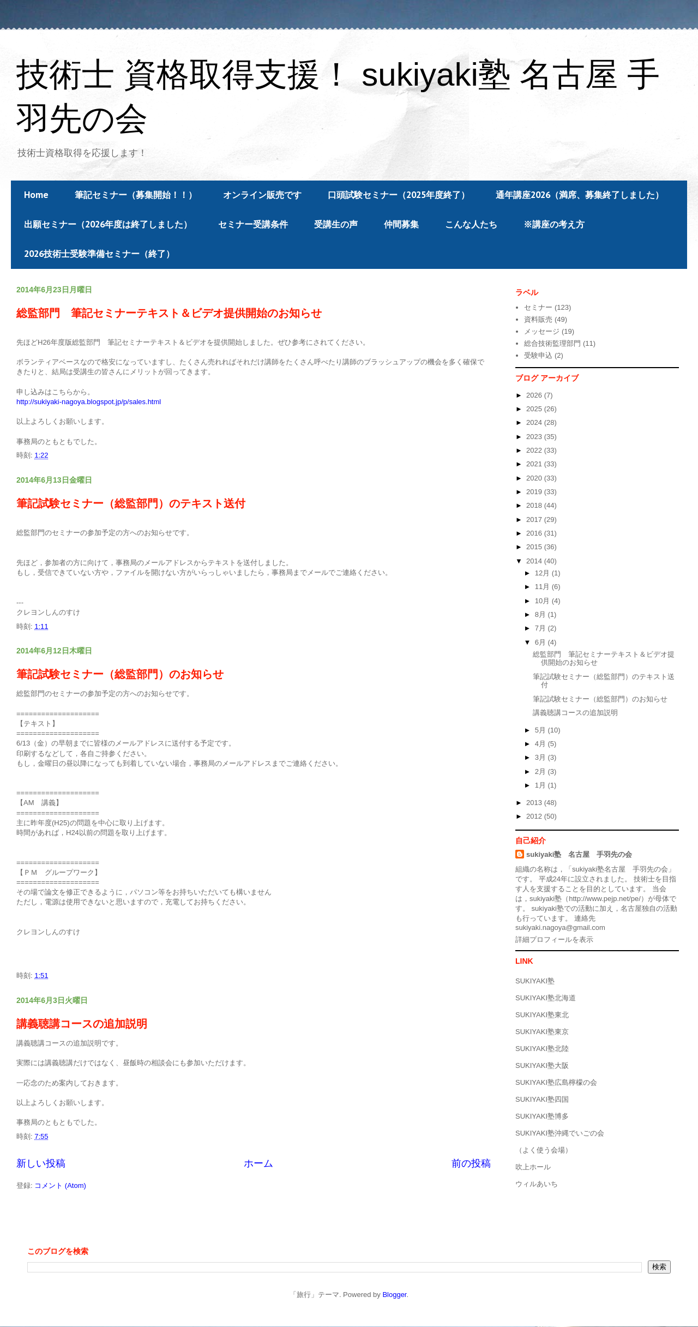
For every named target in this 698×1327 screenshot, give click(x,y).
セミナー (538, 307)
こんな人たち (471, 224)
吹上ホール (533, 1167)
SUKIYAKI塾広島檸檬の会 (556, 1082)
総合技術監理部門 (552, 343)
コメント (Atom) (60, 1185)
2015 (535, 547)
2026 (535, 395)
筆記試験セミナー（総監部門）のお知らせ (120, 674)
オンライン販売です (262, 194)
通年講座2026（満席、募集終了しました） (580, 194)
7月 (541, 628)
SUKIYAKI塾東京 (542, 1032)
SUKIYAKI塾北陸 (542, 1048)
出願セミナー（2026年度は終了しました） (108, 224)
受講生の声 (336, 224)
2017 (535, 519)
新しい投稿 (40, 1163)
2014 (535, 561)
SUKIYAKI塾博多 (542, 1116)
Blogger (394, 1294)
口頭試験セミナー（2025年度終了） (399, 194)
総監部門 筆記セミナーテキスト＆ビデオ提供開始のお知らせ (169, 313)
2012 (535, 816)
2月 (541, 771)
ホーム (258, 1163)
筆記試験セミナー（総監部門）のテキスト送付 (130, 503)
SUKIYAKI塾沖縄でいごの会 (559, 1133)
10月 (543, 601)
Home (36, 194)
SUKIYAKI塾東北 (542, 1015)
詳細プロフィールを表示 (554, 939)
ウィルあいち (536, 1184)
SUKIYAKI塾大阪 (542, 1065)
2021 (535, 464)
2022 (535, 450)
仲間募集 (401, 224)
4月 (541, 744)
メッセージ (541, 331)
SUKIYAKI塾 (535, 981)
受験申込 (538, 355)
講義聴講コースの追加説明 (81, 1024)
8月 (541, 614)
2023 (535, 437)
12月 (543, 573)
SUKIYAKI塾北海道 (545, 998)
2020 (535, 478)
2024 (535, 422)
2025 (535, 409)
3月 (541, 757)
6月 (541, 642)
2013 (535, 802)
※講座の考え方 (554, 224)
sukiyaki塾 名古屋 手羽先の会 (579, 854)
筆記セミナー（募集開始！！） (136, 194)
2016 (535, 533)
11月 (543, 587)
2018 (535, 505)
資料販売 (538, 319)
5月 (541, 730)
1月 (541, 785)
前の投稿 (471, 1163)
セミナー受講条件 (253, 224)
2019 (535, 492)
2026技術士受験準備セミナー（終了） (99, 253)
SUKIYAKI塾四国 (542, 1099)
